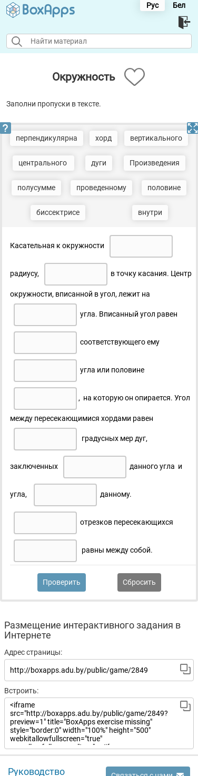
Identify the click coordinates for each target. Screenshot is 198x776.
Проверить (62, 582)
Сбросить (139, 582)
